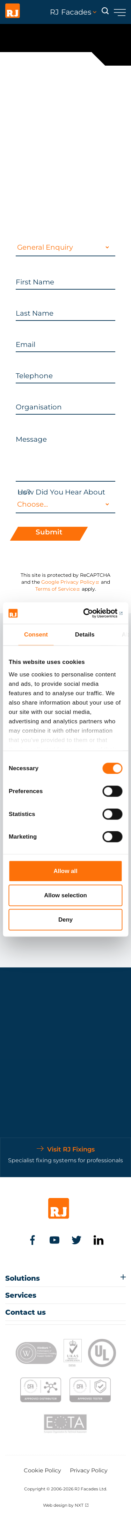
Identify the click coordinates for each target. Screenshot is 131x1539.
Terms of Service (55, 589)
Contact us (25, 1312)
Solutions (22, 1278)
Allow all (65, 870)
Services (20, 1295)
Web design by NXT (63, 1505)
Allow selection (65, 895)
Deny (65, 919)
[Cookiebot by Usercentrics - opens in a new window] (93, 613)
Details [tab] (85, 634)
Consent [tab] (36, 634)
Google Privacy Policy (68, 582)
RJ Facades (73, 12)
